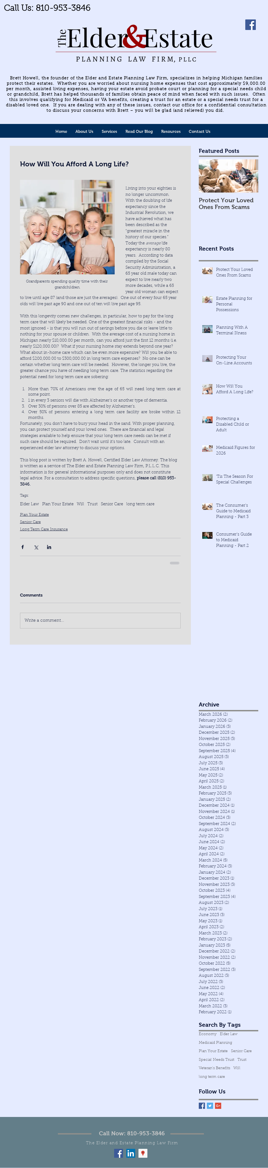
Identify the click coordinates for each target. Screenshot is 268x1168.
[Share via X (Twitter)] (35, 547)
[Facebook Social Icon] (118, 1153)
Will (80, 504)
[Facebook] (250, 24)
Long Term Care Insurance (44, 529)
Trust (92, 504)
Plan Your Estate (58, 504)
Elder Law (29, 504)
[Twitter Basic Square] (210, 1106)
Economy (208, 1034)
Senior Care (112, 504)
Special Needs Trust (216, 1060)
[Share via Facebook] (22, 547)
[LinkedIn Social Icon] (130, 1153)
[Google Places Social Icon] (142, 1153)
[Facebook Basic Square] (202, 1106)
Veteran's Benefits (214, 1068)
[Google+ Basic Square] (218, 1106)
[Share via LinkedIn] (49, 547)
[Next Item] (249, 176)
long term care (140, 504)
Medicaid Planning (215, 1043)
